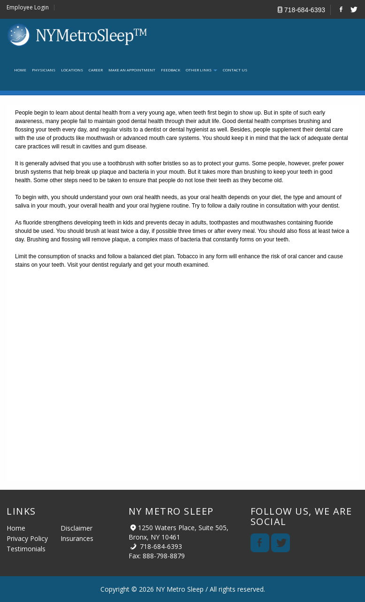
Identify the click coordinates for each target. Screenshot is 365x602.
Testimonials (26, 548)
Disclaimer (76, 528)
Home (16, 528)
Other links (201, 69)
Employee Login (28, 7)
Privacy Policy (27, 538)
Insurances (77, 538)
